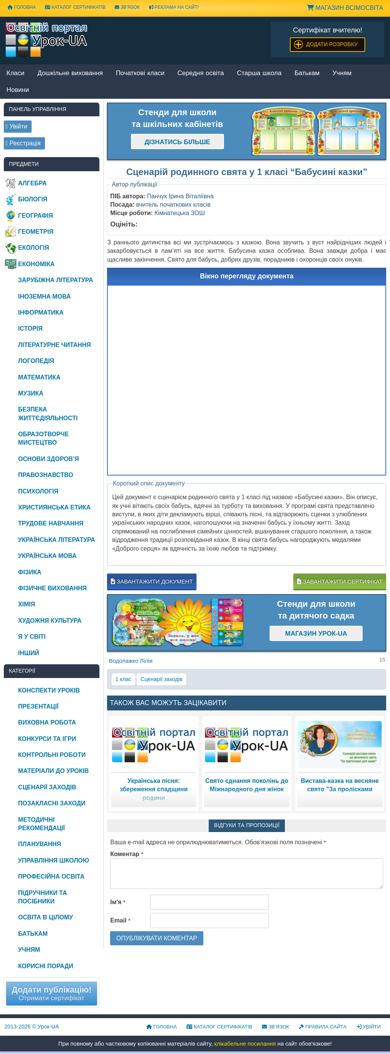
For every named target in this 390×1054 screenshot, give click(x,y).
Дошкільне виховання (70, 73)
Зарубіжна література (55, 280)
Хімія (26, 604)
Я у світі (32, 636)
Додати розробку (332, 44)
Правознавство (46, 475)
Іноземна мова (44, 296)
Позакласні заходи (52, 803)
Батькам (307, 73)
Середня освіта (200, 73)
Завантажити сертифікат (339, 581)
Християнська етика (54, 507)
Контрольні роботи (52, 755)
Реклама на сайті (174, 7)
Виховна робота (47, 722)
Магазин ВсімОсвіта (345, 8)
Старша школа (259, 73)
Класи (15, 73)
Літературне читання (54, 345)
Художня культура (50, 620)
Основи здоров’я (48, 459)
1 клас (123, 679)
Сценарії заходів (161, 679)
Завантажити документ (152, 581)
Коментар (126, 854)
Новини (17, 90)
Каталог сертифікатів (75, 7)
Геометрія (36, 231)
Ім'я (117, 902)
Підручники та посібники (42, 897)
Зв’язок (127, 7)
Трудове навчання (50, 523)
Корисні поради (46, 966)
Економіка (36, 264)
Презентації (38, 706)
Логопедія (36, 361)
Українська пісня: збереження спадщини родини (153, 789)
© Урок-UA (32, 1026)
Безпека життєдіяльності (48, 413)
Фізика (30, 572)
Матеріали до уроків (53, 771)
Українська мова (47, 556)
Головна (22, 7)
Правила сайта (323, 1027)
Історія (30, 328)
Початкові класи (140, 73)
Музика (30, 393)
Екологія (33, 247)
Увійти (368, 1027)
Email (120, 920)
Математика (39, 377)
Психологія (38, 491)
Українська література (56, 540)
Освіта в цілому (45, 917)
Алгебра (32, 183)
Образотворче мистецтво (43, 438)
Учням (342, 73)
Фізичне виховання (52, 588)
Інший (28, 653)
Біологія (33, 199)
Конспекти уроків (49, 690)
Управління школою (53, 860)
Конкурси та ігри (47, 739)
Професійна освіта (51, 876)
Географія (35, 215)
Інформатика (41, 312)
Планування (39, 844)
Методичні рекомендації (41, 823)
